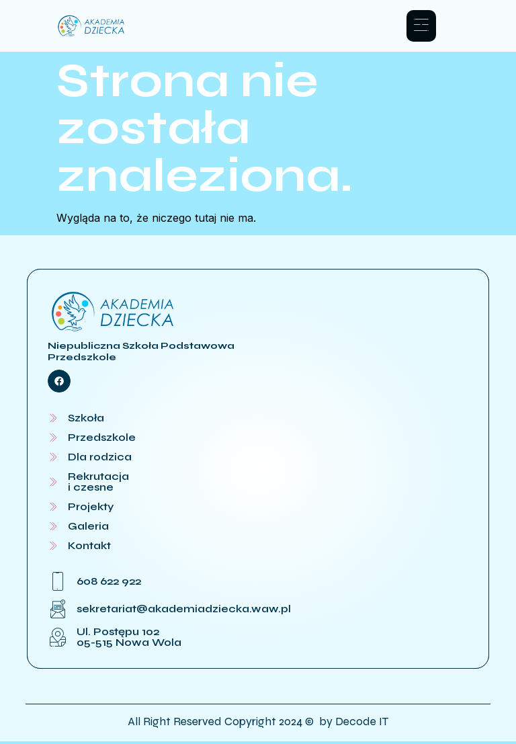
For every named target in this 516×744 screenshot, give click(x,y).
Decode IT (361, 723)
